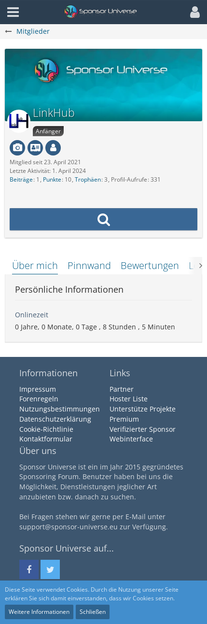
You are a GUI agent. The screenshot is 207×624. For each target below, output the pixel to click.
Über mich (35, 265)
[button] (192, 12)
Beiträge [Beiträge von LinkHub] (21, 179)
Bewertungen (150, 265)
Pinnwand (89, 265)
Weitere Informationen (39, 612)
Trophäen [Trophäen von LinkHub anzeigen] (88, 179)
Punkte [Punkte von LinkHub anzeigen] (52, 179)
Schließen (93, 612)
